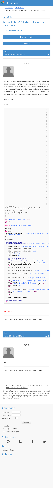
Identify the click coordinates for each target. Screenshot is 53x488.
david (5, 52)
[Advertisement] (26, 472)
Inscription (6, 426)
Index (17, 385)
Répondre (26, 43)
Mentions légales (9, 450)
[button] (50, 3)
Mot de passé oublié (10, 428)
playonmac (9, 2)
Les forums (9, 8)
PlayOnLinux (19, 8)
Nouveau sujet (26, 37)
